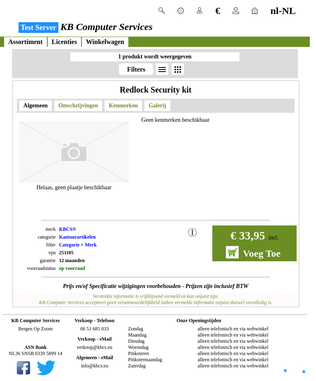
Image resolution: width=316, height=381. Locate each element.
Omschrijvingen (78, 105)
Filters (136, 69)
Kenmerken (123, 105)
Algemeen (35, 105)
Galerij (157, 105)
